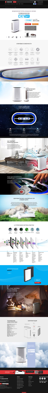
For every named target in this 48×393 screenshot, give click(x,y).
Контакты (29, 384)
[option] (9, 37)
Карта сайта (30, 385)
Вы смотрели (24, 392)
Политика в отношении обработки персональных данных (4, 381)
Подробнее (9, 273)
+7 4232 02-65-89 (39, 1)
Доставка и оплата (31, 381)
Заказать (31, 354)
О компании (30, 378)
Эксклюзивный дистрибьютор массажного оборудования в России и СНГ (36, 0)
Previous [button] (6, 37)
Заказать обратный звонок (40, 2)
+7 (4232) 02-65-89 (4, 378)
